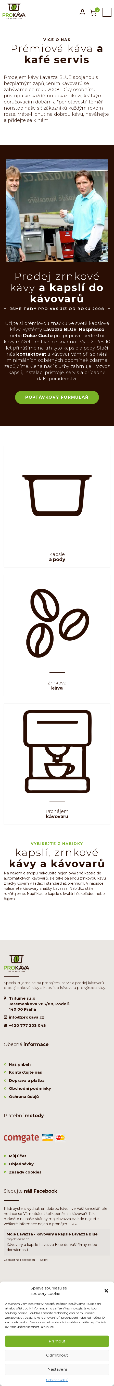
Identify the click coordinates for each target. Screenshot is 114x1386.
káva (57, 686)
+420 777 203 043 (27, 1025)
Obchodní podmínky (30, 1088)
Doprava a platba (27, 1080)
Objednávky (21, 1163)
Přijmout (57, 1341)
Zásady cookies (25, 1172)
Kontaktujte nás (25, 1072)
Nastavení (57, 1369)
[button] (106, 1290)
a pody (57, 557)
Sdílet (43, 1260)
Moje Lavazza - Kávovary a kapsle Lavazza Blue (52, 1234)
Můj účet (17, 1156)
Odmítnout (57, 1355)
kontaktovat (31, 354)
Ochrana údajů (57, 1380)
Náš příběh (20, 1064)
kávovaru (57, 814)
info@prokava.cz (26, 1017)
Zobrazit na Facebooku (19, 1260)
